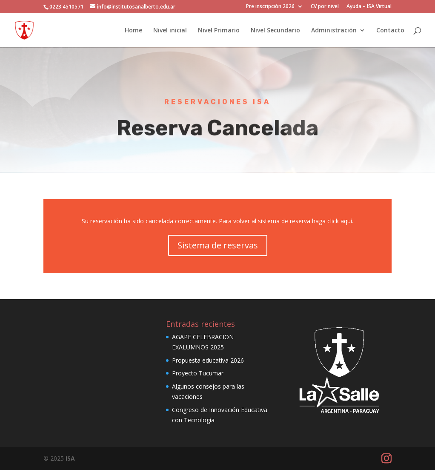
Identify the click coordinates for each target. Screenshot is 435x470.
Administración (334, 30)
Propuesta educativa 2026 (208, 360)
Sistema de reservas (217, 245)
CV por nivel (325, 7)
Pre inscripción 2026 (270, 7)
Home (133, 30)
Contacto (390, 30)
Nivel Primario (219, 30)
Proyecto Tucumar (197, 373)
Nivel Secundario (275, 30)
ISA (70, 458)
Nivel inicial (170, 30)
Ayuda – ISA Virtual (369, 7)
